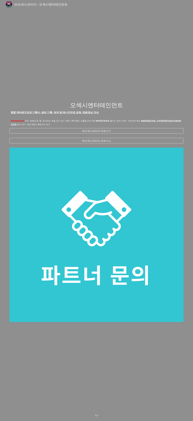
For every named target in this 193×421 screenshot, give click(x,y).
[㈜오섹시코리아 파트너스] (96, 140)
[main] (96, 108)
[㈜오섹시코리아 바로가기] (96, 130)
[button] (96, 415)
